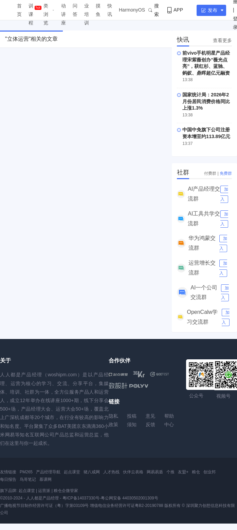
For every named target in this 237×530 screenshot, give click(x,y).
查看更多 (222, 40)
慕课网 (45, 479)
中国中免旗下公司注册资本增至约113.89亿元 (206, 133)
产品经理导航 (48, 472)
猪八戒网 (92, 472)
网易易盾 (155, 472)
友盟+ (183, 472)
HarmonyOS (132, 10)
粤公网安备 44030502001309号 (129, 498)
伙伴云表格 (133, 472)
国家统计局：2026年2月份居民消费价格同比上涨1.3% (206, 101)
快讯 (109, 10)
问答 (75, 10)
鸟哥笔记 (28, 479)
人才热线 (111, 472)
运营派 (44, 490)
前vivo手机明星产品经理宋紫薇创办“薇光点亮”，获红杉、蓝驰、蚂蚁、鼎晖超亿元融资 (206, 63)
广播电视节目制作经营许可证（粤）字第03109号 (44, 505)
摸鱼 (98, 10)
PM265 (26, 472)
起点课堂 (72, 472)
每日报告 (8, 479)
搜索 (153, 10)
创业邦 (209, 472)
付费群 (210, 173)
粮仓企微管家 (66, 490)
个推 (170, 472)
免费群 (226, 173)
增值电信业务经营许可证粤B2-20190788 (126, 505)
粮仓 (196, 472)
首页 (19, 10)
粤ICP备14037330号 (80, 498)
